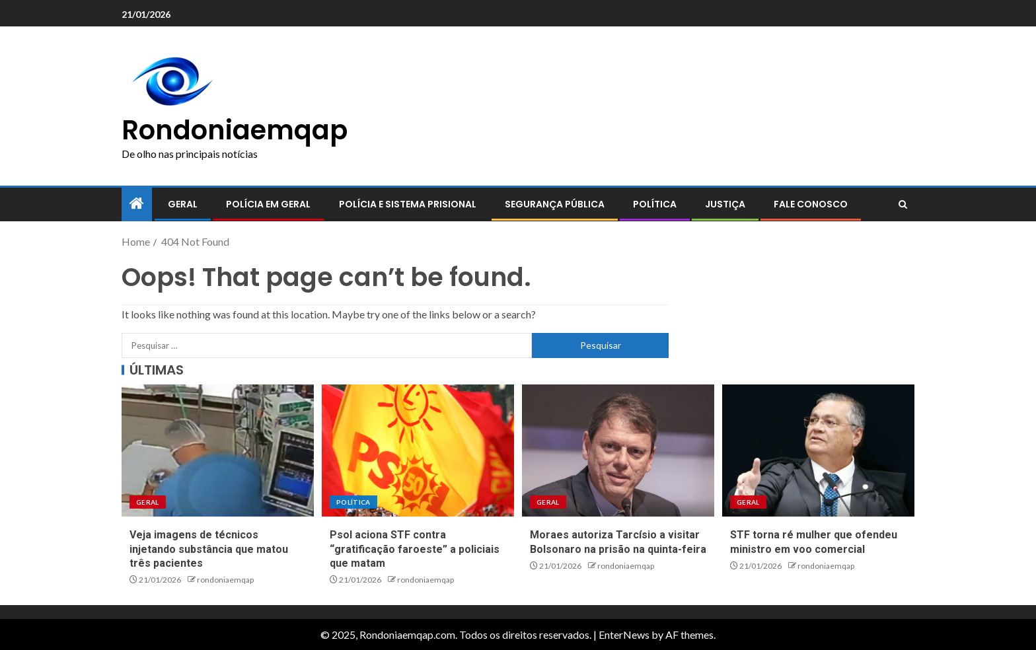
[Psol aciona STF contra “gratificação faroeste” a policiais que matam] (418, 450)
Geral (183, 204)
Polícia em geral (268, 204)
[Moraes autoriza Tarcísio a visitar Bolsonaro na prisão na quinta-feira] (618, 450)
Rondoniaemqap (235, 130)
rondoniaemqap (225, 580)
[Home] (137, 203)
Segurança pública (555, 204)
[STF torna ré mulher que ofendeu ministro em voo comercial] (818, 450)
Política (655, 204)
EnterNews (624, 634)
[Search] (903, 204)
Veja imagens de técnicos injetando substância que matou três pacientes (209, 548)
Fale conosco (811, 204)
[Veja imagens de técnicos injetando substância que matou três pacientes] (218, 450)
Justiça (725, 204)
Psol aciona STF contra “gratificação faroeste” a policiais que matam (415, 548)
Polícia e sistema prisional (407, 204)
